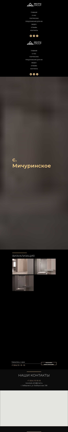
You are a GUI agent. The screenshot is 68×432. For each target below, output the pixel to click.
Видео (34, 24)
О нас (34, 15)
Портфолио (34, 18)
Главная (34, 12)
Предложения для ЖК (34, 21)
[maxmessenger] (31, 36)
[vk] (37, 36)
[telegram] (34, 36)
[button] (49, 363)
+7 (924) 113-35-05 (34, 381)
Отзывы (34, 27)
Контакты (34, 30)
